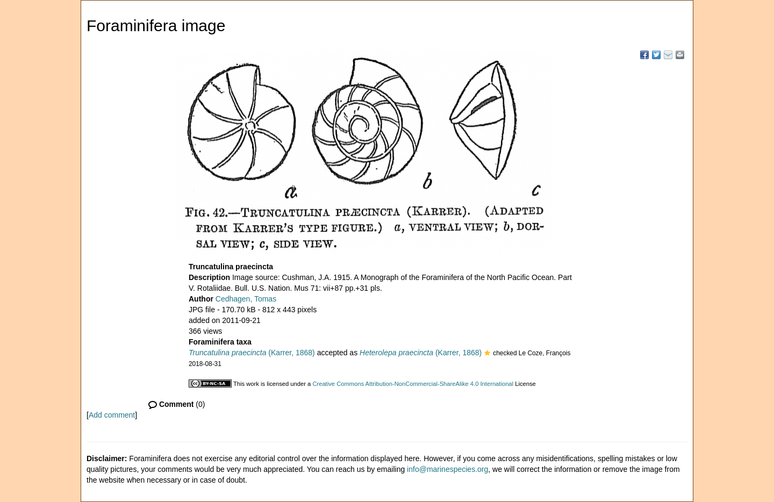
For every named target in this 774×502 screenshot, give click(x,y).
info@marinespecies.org (447, 469)
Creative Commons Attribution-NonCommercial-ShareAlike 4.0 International (412, 384)
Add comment (112, 415)
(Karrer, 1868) (252, 352)
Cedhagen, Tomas (246, 299)
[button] (487, 353)
